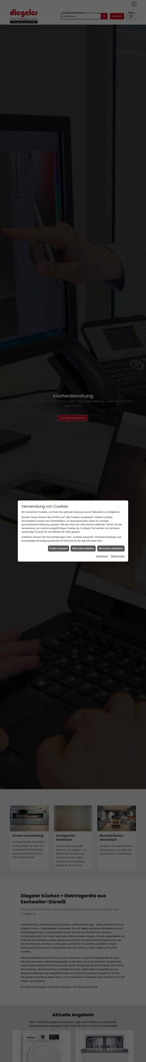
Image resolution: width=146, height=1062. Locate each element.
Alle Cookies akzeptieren (111, 546)
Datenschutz (118, 554)
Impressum (102, 554)
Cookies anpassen (59, 546)
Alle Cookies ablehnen (83, 546)
